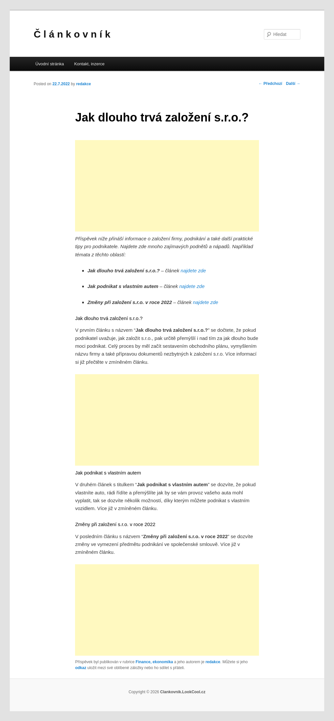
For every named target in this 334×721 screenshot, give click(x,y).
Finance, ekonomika (154, 662)
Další (293, 83)
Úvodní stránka (49, 63)
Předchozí (270, 83)
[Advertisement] (167, 186)
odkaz (80, 667)
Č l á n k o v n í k (72, 34)
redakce (83, 84)
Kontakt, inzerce (89, 63)
